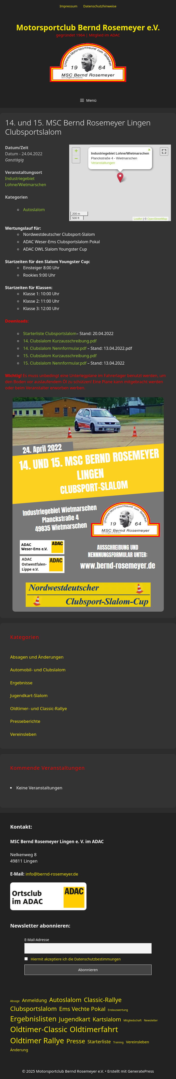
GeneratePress (141, 1071)
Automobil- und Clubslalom (38, 670)
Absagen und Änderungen (37, 657)
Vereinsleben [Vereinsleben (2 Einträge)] (137, 1041)
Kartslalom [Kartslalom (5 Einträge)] (107, 1019)
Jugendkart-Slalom (29, 695)
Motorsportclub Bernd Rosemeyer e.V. (88, 27)
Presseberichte (25, 721)
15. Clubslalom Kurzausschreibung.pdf (59, 355)
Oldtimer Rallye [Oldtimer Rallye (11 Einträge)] (37, 1040)
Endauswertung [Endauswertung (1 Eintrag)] (118, 1010)
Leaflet (138, 218)
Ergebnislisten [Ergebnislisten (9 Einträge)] (33, 1018)
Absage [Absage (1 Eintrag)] (15, 1001)
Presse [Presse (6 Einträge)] (75, 1041)
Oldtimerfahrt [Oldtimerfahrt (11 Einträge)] (94, 1029)
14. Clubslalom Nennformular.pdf (54, 348)
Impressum (68, 6)
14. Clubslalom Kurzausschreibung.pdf (59, 341)
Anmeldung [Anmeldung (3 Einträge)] (34, 1000)
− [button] (76, 159)
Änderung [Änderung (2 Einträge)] (19, 1049)
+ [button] (76, 151)
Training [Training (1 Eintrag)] (118, 1042)
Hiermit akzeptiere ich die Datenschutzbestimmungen (76, 959)
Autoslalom (34, 209)
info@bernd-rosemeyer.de (52, 874)
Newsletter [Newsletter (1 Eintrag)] (151, 1020)
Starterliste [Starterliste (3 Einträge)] (99, 1041)
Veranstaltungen (103, 163)
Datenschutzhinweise (99, 6)
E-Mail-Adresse (36, 939)
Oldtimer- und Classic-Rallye (38, 708)
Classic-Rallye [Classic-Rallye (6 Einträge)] (103, 1000)
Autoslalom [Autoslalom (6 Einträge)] (65, 1000)
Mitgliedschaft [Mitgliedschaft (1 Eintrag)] (132, 1020)
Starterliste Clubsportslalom (50, 333)
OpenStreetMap (157, 218)
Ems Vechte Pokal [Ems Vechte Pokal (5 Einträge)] (82, 1008)
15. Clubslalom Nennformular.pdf (54, 363)
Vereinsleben (23, 734)
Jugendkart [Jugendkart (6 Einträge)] (74, 1019)
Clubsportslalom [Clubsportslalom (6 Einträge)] (33, 1009)
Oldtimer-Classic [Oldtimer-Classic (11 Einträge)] (38, 1029)
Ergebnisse (21, 683)
